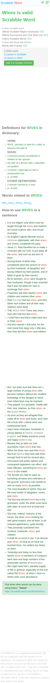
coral (38, 503)
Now (20, 247)
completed (25, 243)
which (32, 222)
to (25, 144)
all (46, 250)
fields (10, 275)
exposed (37, 401)
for (33, 144)
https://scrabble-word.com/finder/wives (25, 591)
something (28, 468)
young (10, 271)
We (9, 566)
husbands (21, 268)
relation (11, 159)
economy (12, 233)
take (29, 144)
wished (39, 482)
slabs (15, 506)
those (18, 261)
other (32, 296)
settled (30, 545)
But (9, 387)
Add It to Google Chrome (19, 62)
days (42, 457)
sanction (18, 279)
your (9, 541)
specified (39, 163)
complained (13, 265)
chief (11, 317)
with (30, 163)
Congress (42, 555)
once (40, 310)
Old (16, 573)
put (36, 250)
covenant (12, 250)
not (13, 222)
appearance (22, 524)
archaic (19, 144)
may (27, 401)
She (9, 513)
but (9, 229)
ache (33, 324)
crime (24, 538)
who (15, 314)
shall (11, 538)
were (22, 265)
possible (35, 485)
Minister (32, 236)
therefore (28, 247)
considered (32, 156)
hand (23, 425)
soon (13, 415)
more (22, 447)
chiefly (39, 404)
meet (45, 418)
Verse (10, 247)
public (27, 461)
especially (23, 170)
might (34, 317)
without (29, 394)
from (14, 454)
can (33, 464)
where (10, 577)
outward (11, 524)
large (10, 390)
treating (35, 517)
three (12, 321)
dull (28, 324)
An (8, 236)
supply (42, 566)
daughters (35, 268)
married (13, 156)
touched (11, 545)
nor (24, 545)
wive (12, 203)
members (28, 555)
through (19, 226)
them (10, 258)
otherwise (25, 429)
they (33, 261)
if (35, 538)
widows (18, 433)
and (35, 226)
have (39, 317)
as (30, 254)
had (24, 300)
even (9, 401)
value (34, 475)
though (27, 282)
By (8, 279)
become (11, 148)
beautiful (22, 489)
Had (9, 429)
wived (19, 203)
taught (10, 226)
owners (34, 275)
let (34, 247)
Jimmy (15, 243)
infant (16, 401)
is (10, 222)
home (34, 418)
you (32, 538)
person (24, 163)
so (21, 541)
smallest (41, 394)
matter (24, 471)
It (8, 222)
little (39, 328)
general (21, 570)
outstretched (13, 425)
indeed (21, 513)
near (41, 303)
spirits (33, 489)
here (17, 317)
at (33, 506)
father (10, 303)
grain (18, 275)
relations (11, 307)
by (8, 268)
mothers (42, 226)
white (32, 503)
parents (35, 271)
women (23, 562)
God (28, 250)
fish (12, 570)
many (18, 485)
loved (15, 328)
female (15, 475)
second (25, 499)
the (17, 148)
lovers (42, 492)
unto (35, 443)
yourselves (13, 447)
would (32, 436)
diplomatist (23, 240)
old (33, 170)
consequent (13, 464)
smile (34, 422)
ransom (33, 265)
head (36, 506)
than (9, 331)
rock (29, 506)
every (27, 482)
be (42, 222)
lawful (25, 286)
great (14, 520)
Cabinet (23, 236)
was (36, 282)
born (38, 254)
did (19, 331)
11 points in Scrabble (15, 54)
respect (22, 520)
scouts (14, 422)
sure (24, 387)
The (9, 475)
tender (20, 492)
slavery (32, 293)
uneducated (13, 173)
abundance (31, 577)
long (25, 541)
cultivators (37, 478)
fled (9, 454)
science (22, 229)
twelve (10, 555)
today (26, 552)
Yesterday (12, 552)
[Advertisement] (25, 97)
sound (14, 229)
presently (18, 527)
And (9, 324)
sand (44, 503)
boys (21, 401)
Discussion (13, 461)
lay (37, 499)
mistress (30, 513)
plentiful (34, 566)
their (37, 240)
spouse (26, 159)
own (9, 485)
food (18, 457)
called (10, 573)
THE (9, 310)
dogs (26, 328)
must (37, 222)
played (16, 404)
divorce (44, 538)
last (25, 457)
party (37, 243)
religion (19, 222)
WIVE (10, 144)
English (15, 236)
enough (11, 457)
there (27, 317)
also (29, 229)
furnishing (12, 478)
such (25, 254)
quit (20, 293)
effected (17, 468)
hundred (11, 531)
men (35, 286)
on (8, 548)
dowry (42, 545)
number (17, 390)
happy (15, 439)
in (39, 156)
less (43, 328)
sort (46, 570)
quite (19, 387)
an (30, 170)
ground (15, 482)
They (10, 404)
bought (39, 279)
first (14, 499)
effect (38, 464)
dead (25, 307)
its (12, 279)
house (10, 517)
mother (22, 303)
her (20, 159)
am (14, 387)
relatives (22, 408)
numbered (28, 527)
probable (30, 404)
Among (11, 261)
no (19, 538)
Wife (15, 177)
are (33, 254)
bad (28, 314)
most (14, 489)
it (32, 282)
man (33, 184)
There (29, 310)
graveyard (12, 503)
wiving (28, 203)
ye (22, 443)
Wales (25, 436)
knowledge (13, 397)
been (16, 429)
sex (21, 475)
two (28, 300)
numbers (33, 559)
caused (20, 324)
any (36, 545)
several (35, 457)
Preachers (12, 293)
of (26, 148)
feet (9, 510)
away (41, 250)
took (32, 454)
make (42, 247)
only (26, 222)
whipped (33, 415)
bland (28, 422)
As (8, 415)
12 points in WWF (13, 58)
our (24, 250)
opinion (34, 461)
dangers (30, 397)
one (22, 173)
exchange (12, 289)
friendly (39, 524)
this (14, 324)
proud (42, 436)
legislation (25, 464)
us (37, 247)
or (37, 170)
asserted (43, 282)
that (9, 286)
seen (16, 577)
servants (22, 478)
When (10, 450)
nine (37, 527)
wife (39, 144)
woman (21, 156)
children (18, 271)
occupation (13, 166)
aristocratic (13, 562)
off (15, 418)
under (22, 503)
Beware (11, 443)
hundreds (36, 429)
